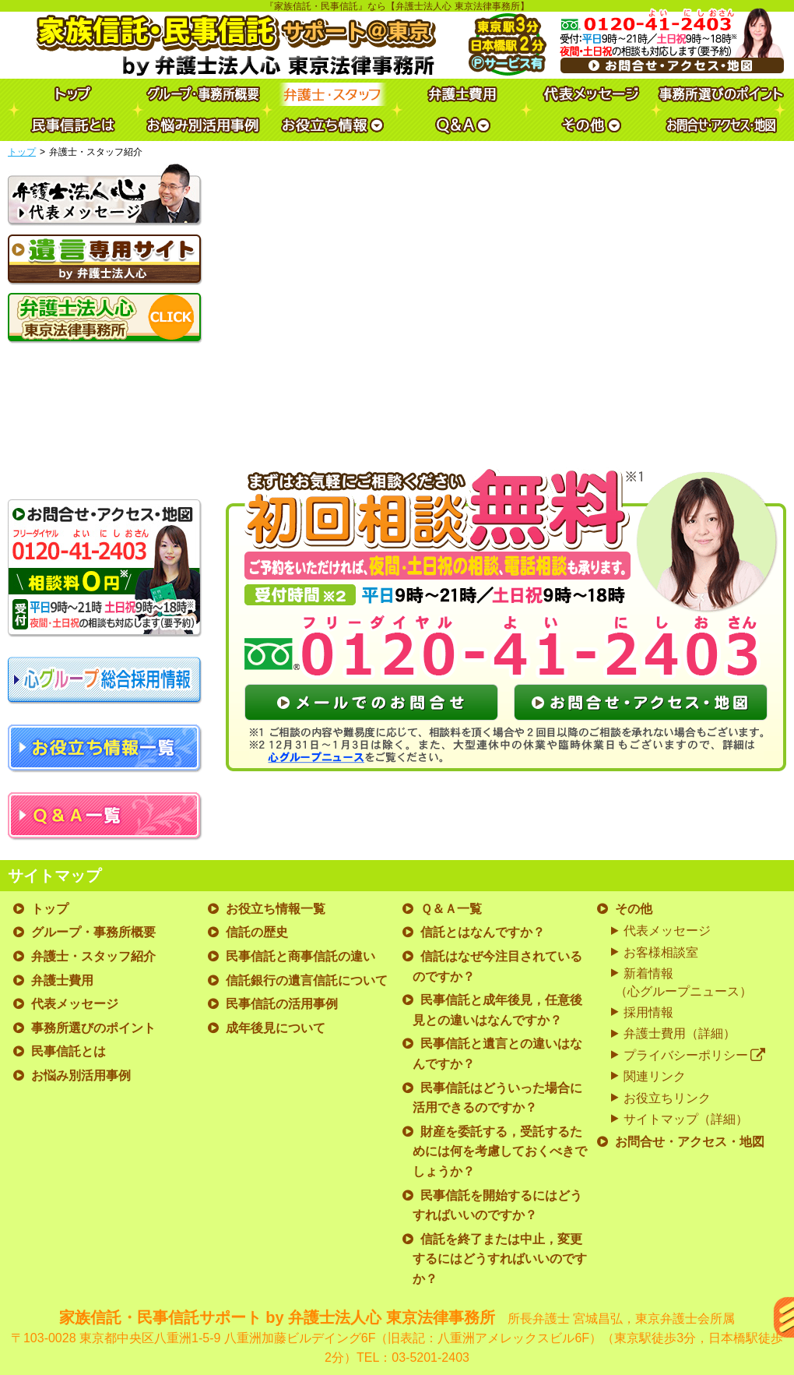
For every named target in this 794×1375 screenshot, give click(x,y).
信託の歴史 (257, 932)
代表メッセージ (74, 1003)
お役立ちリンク (667, 1098)
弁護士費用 (62, 980)
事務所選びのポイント (93, 1028)
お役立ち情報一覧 (275, 908)
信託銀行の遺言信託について (307, 980)
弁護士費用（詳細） (680, 1033)
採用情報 (648, 1012)
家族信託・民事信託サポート (397, 1338)
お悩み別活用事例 (81, 1075)
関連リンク (655, 1076)
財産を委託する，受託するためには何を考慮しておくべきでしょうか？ (500, 1151)
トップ (22, 151)
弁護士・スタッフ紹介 (93, 956)
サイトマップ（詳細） (686, 1119)
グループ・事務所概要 (93, 932)
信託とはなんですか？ (482, 932)
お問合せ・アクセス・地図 (689, 1141)
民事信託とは (68, 1051)
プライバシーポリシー (695, 1055)
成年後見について (275, 1028)
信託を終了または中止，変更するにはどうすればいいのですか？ (500, 1258)
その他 (633, 908)
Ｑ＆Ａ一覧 (451, 908)
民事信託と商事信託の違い (300, 956)
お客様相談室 (661, 952)
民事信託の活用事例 (282, 1003)
